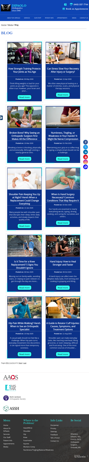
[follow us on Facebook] (85, 142)
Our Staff (37, 18)
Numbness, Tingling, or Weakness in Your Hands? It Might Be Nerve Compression (63, 136)
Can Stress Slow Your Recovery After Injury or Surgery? (63, 70)
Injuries (26, 443)
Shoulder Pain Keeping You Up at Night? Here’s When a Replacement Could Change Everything (24, 199)
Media (74, 18)
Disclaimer (55, 425)
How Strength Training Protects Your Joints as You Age (24, 70)
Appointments (62, 18)
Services (27, 18)
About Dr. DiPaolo (7, 429)
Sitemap (54, 431)
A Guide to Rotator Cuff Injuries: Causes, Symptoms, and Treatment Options (62, 326)
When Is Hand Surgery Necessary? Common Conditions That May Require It (63, 197)
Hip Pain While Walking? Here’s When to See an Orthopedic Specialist (24, 326)
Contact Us (84, 18)
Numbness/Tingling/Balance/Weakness (33, 450)
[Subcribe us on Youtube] (85, 157)
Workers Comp (29, 447)
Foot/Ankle (27, 440)
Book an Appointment (77, 9)
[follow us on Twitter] (85, 147)
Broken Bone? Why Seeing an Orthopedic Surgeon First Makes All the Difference (24, 136)
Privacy (53, 428)
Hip (24, 434)
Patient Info (49, 18)
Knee (25, 437)
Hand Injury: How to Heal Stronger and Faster (63, 263)
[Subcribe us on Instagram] (85, 162)
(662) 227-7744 (81, 4)
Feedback (54, 434)
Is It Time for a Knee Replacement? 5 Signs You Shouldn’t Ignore (24, 264)
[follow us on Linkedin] (85, 152)
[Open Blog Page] (85, 166)
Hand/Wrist (27, 428)
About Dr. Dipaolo (13, 18)
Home (3, 18)
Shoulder (26, 431)
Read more (24, 97)
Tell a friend (55, 438)
